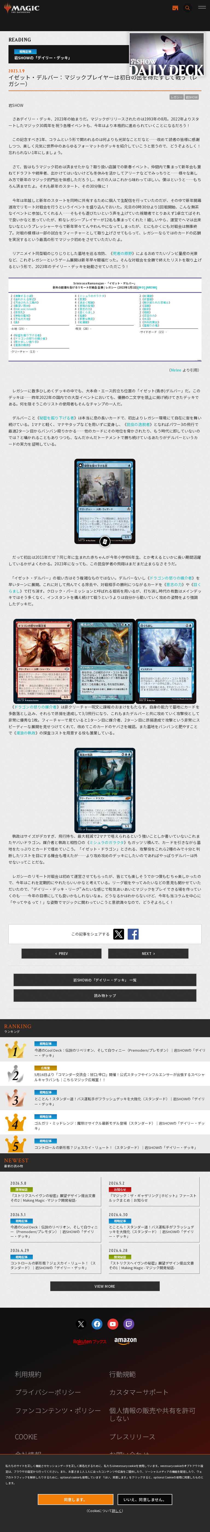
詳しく (117, 1510)
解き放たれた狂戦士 (156, 302)
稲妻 (82, 315)
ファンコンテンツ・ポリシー (58, 1410)
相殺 (146, 312)
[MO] (141, 287)
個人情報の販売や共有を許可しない (152, 1414)
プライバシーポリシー (48, 1392)
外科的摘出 (151, 322)
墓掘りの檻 (151, 325)
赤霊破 (148, 299)
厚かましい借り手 (26, 342)
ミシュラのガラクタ (92, 296)
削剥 (146, 309)
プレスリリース (132, 1436)
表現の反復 (87, 306)
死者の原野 (122, 253)
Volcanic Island (25, 309)
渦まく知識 (87, 302)
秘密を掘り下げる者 (27, 335)
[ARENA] (151, 287)
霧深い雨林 (22, 306)
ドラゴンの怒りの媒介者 (30, 338)
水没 (146, 319)
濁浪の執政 (22, 345)
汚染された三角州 (26, 302)
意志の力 (85, 309)
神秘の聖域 (22, 315)
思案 (82, 299)
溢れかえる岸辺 (24, 299)
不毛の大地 (22, 319)
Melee (176, 370)
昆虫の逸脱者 (138, 424)
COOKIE (26, 1436)
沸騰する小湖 (23, 296)
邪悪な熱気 (87, 319)
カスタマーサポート (139, 1392)
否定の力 (149, 315)
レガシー (177, 97)
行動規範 (122, 1374)
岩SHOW (192, 97)
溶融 (146, 306)
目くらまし (87, 312)
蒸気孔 (19, 312)
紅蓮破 (84, 322)
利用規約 (28, 1374)
